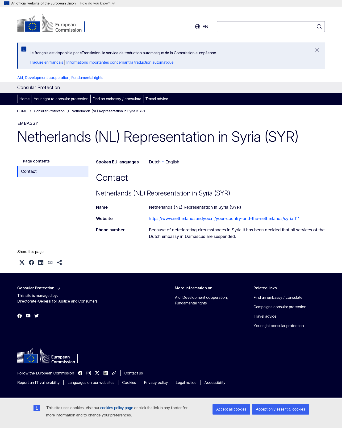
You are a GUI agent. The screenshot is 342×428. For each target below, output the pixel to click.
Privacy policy (156, 382)
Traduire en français (46, 62)
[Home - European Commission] (55, 23)
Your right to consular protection (61, 98)
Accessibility (214, 382)
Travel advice (156, 98)
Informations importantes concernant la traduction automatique (120, 62)
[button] (22, 262)
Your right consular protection (279, 325)
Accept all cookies (231, 409)
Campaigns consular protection (280, 306)
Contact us (133, 373)
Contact (29, 171)
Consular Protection (49, 111)
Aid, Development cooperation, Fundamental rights (60, 77)
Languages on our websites (90, 382)
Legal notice (186, 382)
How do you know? (97, 3)
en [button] (201, 26)
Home (24, 98)
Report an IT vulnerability (38, 382)
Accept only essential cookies (280, 409)
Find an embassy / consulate (116, 98)
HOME (22, 111)
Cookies (129, 382)
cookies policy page (116, 408)
